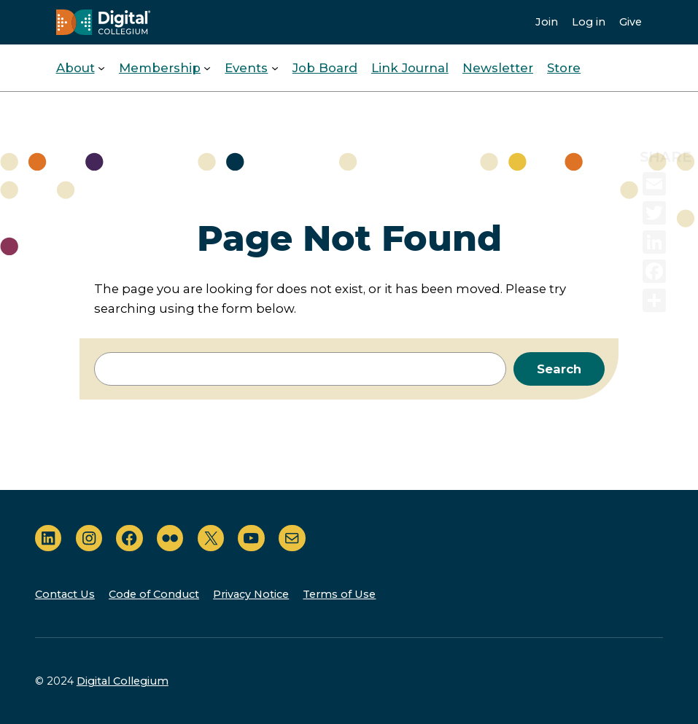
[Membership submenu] (207, 67)
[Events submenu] (275, 67)
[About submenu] (101, 67)
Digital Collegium (122, 681)
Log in (588, 21)
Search (559, 369)
